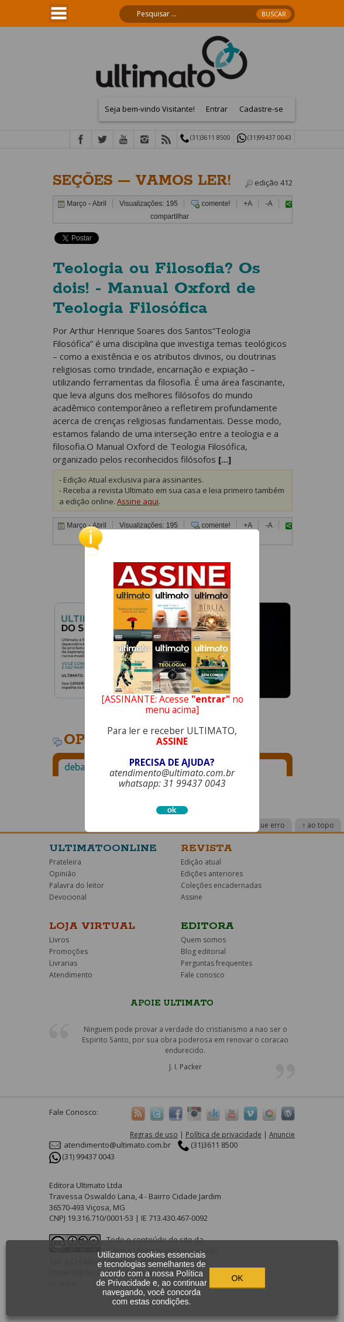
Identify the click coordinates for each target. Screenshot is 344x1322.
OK (237, 1278)
